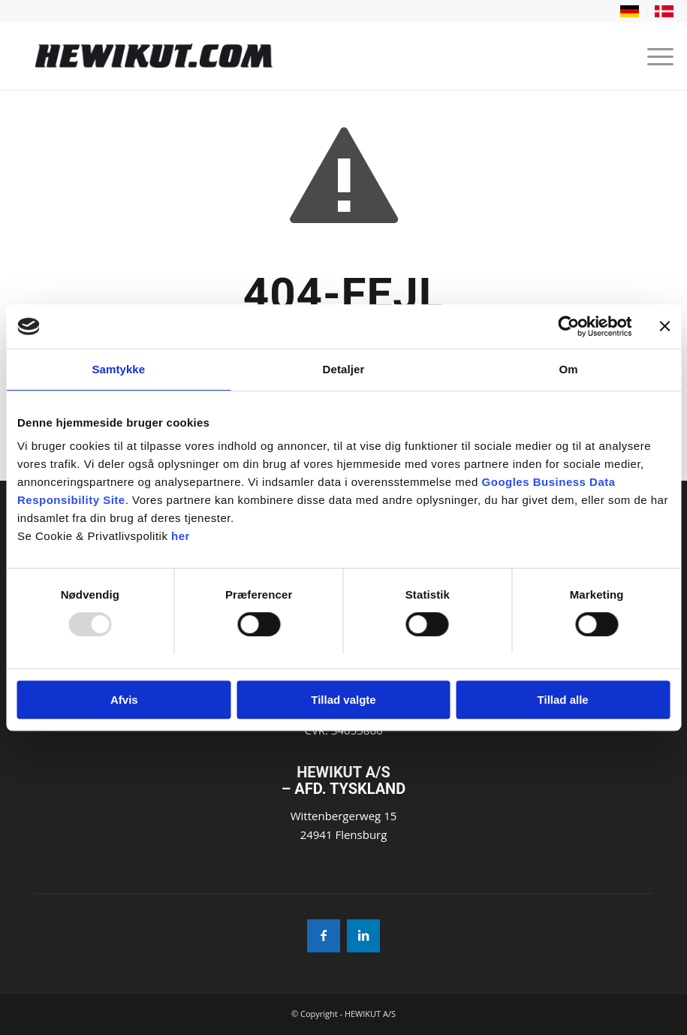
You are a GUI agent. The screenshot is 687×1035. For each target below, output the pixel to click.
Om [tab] (568, 370)
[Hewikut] (276, 55)
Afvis (124, 699)
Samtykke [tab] (118, 370)
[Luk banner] (664, 326)
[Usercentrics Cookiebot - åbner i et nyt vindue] (565, 326)
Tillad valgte (343, 699)
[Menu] (652, 55)
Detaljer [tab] (344, 370)
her (180, 536)
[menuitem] (630, 11)
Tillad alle (563, 699)
